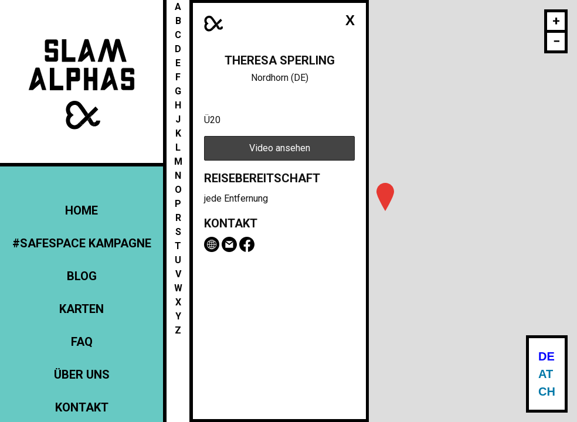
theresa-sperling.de (211, 244)
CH (546, 391)
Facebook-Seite (246, 244)
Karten (81, 309)
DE (546, 356)
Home (81, 210)
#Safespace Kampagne (81, 243)
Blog (82, 276)
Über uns (82, 374)
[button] (385, 197)
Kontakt (81, 407)
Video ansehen (279, 148)
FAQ (82, 342)
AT (545, 373)
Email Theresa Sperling (229, 244)
